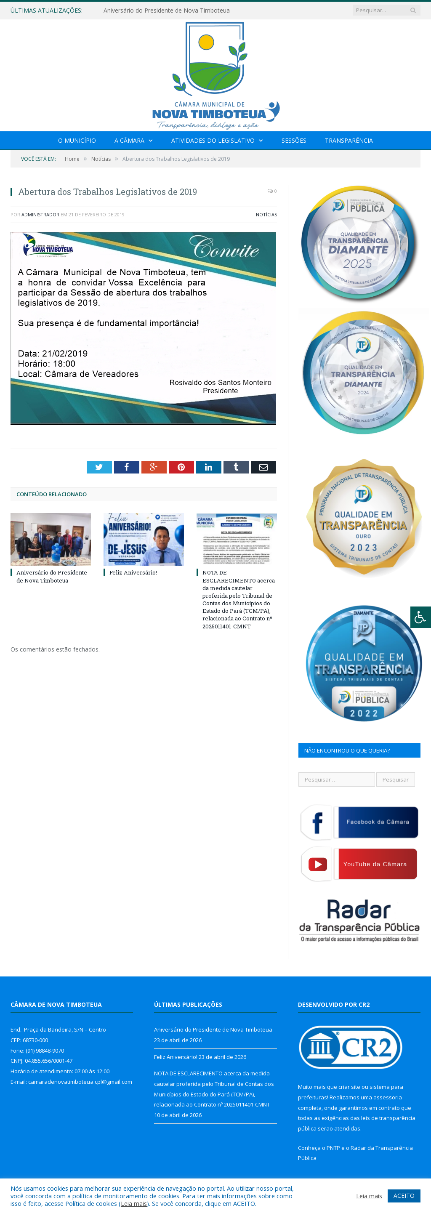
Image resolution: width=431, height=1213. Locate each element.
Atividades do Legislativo (213, 140)
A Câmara (129, 140)
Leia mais (134, 1203)
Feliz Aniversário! (133, 572)
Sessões (294, 140)
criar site (349, 1087)
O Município (77, 140)
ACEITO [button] (404, 1196)
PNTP (333, 1148)
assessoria (387, 1097)
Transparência (349, 140)
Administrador (40, 214)
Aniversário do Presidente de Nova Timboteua (167, 10)
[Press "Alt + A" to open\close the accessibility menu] (420, 617)
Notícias (266, 214)
